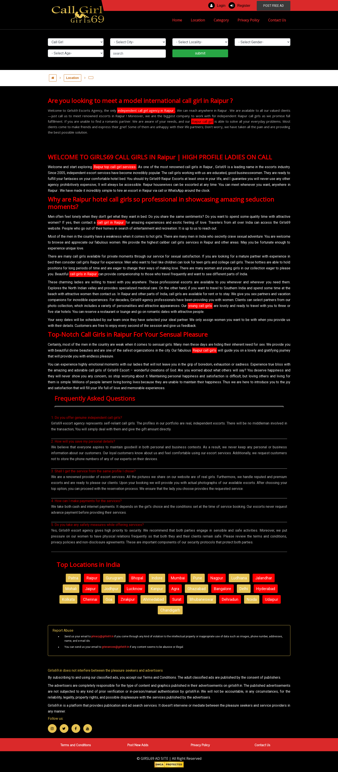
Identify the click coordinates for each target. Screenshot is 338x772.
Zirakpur (128, 599)
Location (198, 20)
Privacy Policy (248, 20)
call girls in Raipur (84, 274)
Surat (176, 599)
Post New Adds (137, 745)
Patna (73, 578)
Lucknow (134, 588)
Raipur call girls (204, 350)
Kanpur (157, 588)
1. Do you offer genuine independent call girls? (86, 437)
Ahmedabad (153, 599)
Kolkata (68, 599)
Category (221, 20)
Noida (252, 599)
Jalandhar (263, 578)
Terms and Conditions (75, 745)
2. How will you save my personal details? (83, 460)
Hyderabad (265, 588)
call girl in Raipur (111, 222)
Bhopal (137, 578)
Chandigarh (170, 610)
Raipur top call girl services (115, 167)
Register (239, 5)
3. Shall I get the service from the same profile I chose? (93, 490)
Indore (157, 578)
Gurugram (114, 578)
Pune (197, 578)
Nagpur (216, 578)
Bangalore (222, 588)
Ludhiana (239, 578)
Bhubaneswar (201, 599)
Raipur (92, 578)
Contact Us (277, 20)
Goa (109, 599)
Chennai (90, 599)
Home (179, 20)
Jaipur (90, 588)
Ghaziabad (196, 588)
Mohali (71, 588)
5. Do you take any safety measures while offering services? (97, 544)
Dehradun (230, 599)
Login (216, 5)
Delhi (243, 588)
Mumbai (178, 578)
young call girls (200, 306)
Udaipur (271, 599)
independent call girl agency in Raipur (146, 110)
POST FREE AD (273, 5)
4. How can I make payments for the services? (86, 520)
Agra (175, 588)
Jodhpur (111, 588)
